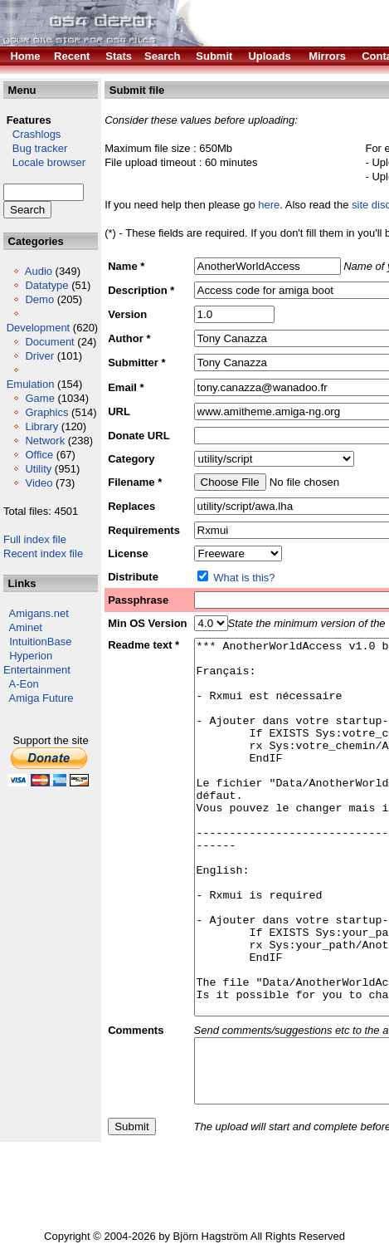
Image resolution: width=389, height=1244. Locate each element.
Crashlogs (32, 134)
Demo (39, 299)
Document (49, 341)
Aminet (25, 627)
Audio (38, 271)
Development (39, 327)
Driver (39, 356)
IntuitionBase (40, 641)
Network (45, 440)
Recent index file (43, 553)
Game (39, 398)
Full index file (34, 539)
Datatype (46, 285)
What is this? (244, 577)
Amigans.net (39, 613)
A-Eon (24, 684)
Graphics (46, 412)
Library (41, 426)
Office (39, 454)
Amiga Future (41, 698)
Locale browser (44, 162)
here (269, 204)
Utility (38, 469)
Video (38, 483)
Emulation (31, 384)
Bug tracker (35, 148)
